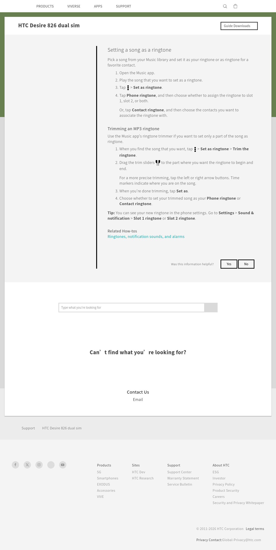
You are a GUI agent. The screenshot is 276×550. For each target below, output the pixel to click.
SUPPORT (131, 6)
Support (29, 426)
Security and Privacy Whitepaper (236, 501)
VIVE (90, 495)
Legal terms (254, 527)
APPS (104, 6)
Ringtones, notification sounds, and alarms (148, 235)
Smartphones (97, 477)
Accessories (96, 489)
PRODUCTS (46, 6)
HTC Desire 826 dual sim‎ (65, 426)
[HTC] (17, 6)
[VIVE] (258, 6)
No (246, 263)
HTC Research (135, 477)
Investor (216, 477)
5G (88, 471)
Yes (228, 263)
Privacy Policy (220, 483)
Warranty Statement (177, 477)
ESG (212, 471)
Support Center (173, 471)
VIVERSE (78, 6)
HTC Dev (130, 471)
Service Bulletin (173, 483)
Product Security (223, 489)
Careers (215, 495)
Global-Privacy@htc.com (240, 538)
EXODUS (93, 483)
